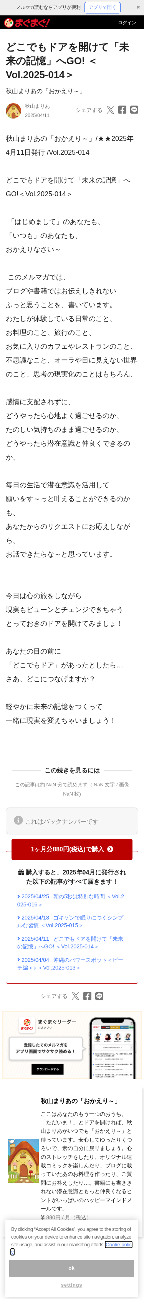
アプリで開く (102, 7)
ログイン (127, 22)
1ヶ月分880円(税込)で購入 (72, 849)
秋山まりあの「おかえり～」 (46, 91)
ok (71, 1278)
